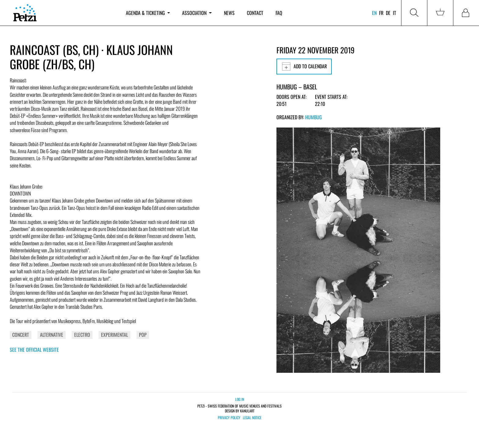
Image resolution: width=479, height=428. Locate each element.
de (388, 12)
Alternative (51, 334)
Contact (255, 12)
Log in (239, 399)
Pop (143, 334)
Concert (20, 334)
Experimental (114, 334)
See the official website (34, 349)
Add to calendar (304, 66)
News (229, 12)
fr (381, 12)
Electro (82, 334)
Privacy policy (229, 417)
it (394, 12)
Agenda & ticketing (148, 12)
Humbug (313, 117)
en (374, 12)
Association (196, 12)
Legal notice (252, 417)
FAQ (279, 12)
